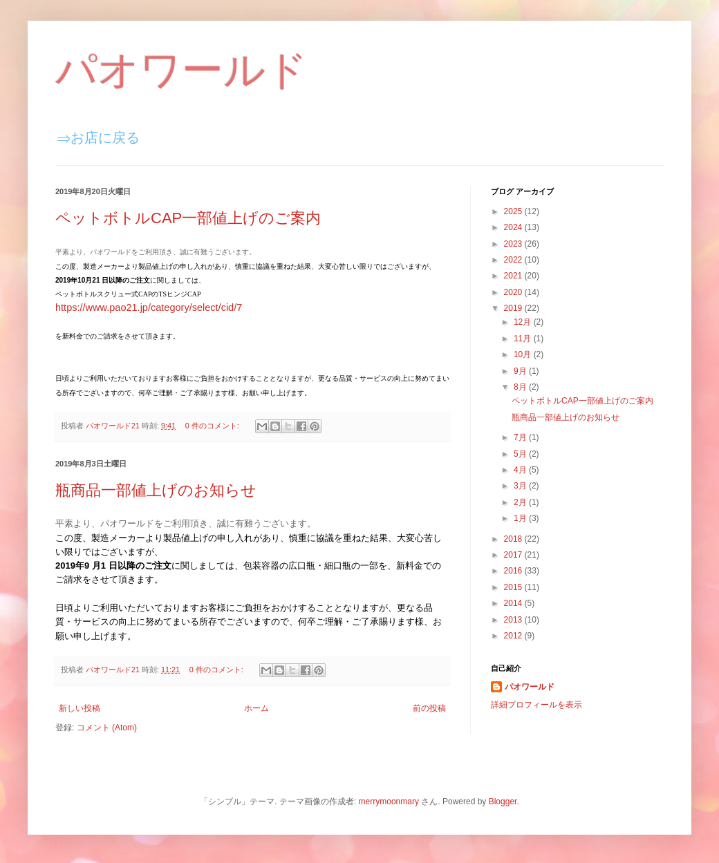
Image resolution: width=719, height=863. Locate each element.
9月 (521, 371)
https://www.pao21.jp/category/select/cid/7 (148, 307)
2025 (514, 211)
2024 (514, 227)
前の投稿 (429, 708)
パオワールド (181, 70)
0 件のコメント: (213, 425)
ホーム (256, 708)
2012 (514, 636)
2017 (514, 555)
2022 (514, 260)
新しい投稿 (79, 708)
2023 (514, 244)
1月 (521, 518)
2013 (514, 620)
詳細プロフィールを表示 (536, 705)
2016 (514, 571)
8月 (521, 387)
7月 (521, 437)
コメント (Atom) (107, 727)
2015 (514, 587)
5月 (521, 454)
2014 (514, 603)
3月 (521, 486)
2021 (514, 276)
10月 (524, 354)
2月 (521, 502)
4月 (521, 470)
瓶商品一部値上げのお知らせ (155, 490)
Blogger (503, 801)
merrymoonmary (389, 801)
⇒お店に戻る (98, 137)
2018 (514, 539)
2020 (514, 292)
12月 (524, 322)
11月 (524, 338)
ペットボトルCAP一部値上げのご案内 (188, 218)
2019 (514, 308)
